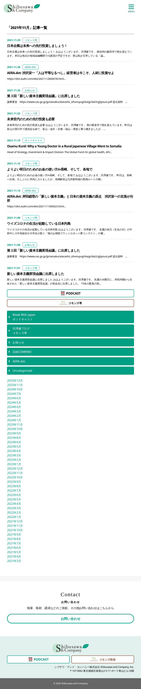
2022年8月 (14, 486)
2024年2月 (14, 416)
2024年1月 (14, 420)
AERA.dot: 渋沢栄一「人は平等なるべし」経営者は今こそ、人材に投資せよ (60, 73)
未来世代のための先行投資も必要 (31, 119)
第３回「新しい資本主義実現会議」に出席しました (43, 96)
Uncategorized (22, 371)
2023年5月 (14, 446)
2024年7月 (14, 394)
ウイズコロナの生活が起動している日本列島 (38, 223)
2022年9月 (14, 482)
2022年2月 (14, 512)
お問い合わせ (70, 618)
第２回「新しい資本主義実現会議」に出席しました (43, 250)
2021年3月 (14, 561)
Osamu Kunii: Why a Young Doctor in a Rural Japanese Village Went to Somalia (64, 146)
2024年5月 (14, 402)
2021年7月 (14, 543)
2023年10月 (15, 429)
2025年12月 (15, 381)
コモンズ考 (31, 40)
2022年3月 (14, 508)
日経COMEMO (21, 352)
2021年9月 (14, 534)
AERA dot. (30, 67)
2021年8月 (14, 539)
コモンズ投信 (102, 659)
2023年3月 (14, 455)
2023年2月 (14, 460)
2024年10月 (15, 389)
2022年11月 (15, 473)
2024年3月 (14, 411)
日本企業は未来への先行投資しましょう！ (37, 45)
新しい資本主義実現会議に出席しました (35, 273)
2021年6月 (14, 548)
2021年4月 (14, 556)
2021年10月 (15, 530)
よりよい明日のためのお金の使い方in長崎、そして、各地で (49, 169)
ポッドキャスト (33, 140)
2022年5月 (14, 499)
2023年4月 (14, 451)
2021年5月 (14, 552)
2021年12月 (15, 521)
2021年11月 (15, 526)
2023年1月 (14, 464)
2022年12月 (15, 468)
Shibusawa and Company (74, 683)
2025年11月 (15, 385)
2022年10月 (15, 477)
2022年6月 (14, 495)
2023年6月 (14, 442)
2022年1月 (14, 517)
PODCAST (70, 293)
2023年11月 (15, 424)
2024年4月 (14, 407)
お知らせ (30, 90)
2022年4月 (14, 504)
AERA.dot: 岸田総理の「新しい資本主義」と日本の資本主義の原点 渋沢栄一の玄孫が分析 (70, 198)
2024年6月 (14, 398)
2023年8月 (14, 438)
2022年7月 (14, 490)
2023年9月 (14, 433)
